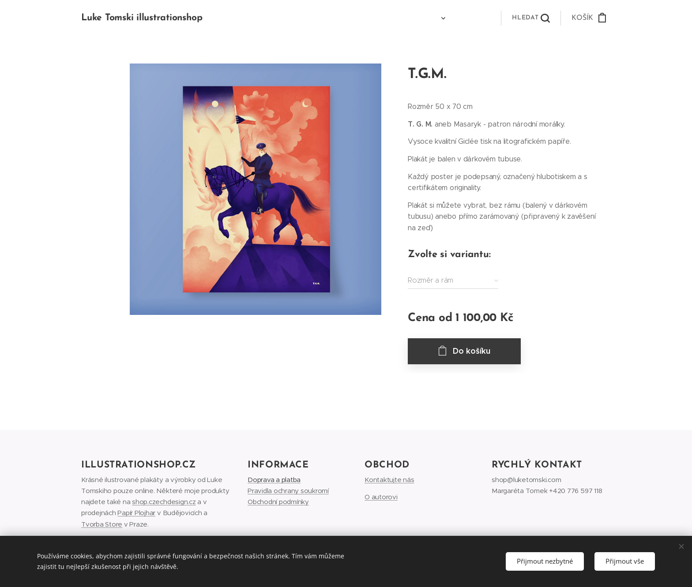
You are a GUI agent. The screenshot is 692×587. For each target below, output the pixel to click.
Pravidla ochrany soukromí (288, 491)
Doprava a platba (274, 480)
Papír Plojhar (136, 513)
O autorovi (381, 497)
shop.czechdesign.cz (164, 502)
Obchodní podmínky (278, 502)
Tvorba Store (101, 524)
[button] (530, 18)
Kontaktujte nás (389, 480)
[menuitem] (426, 18)
